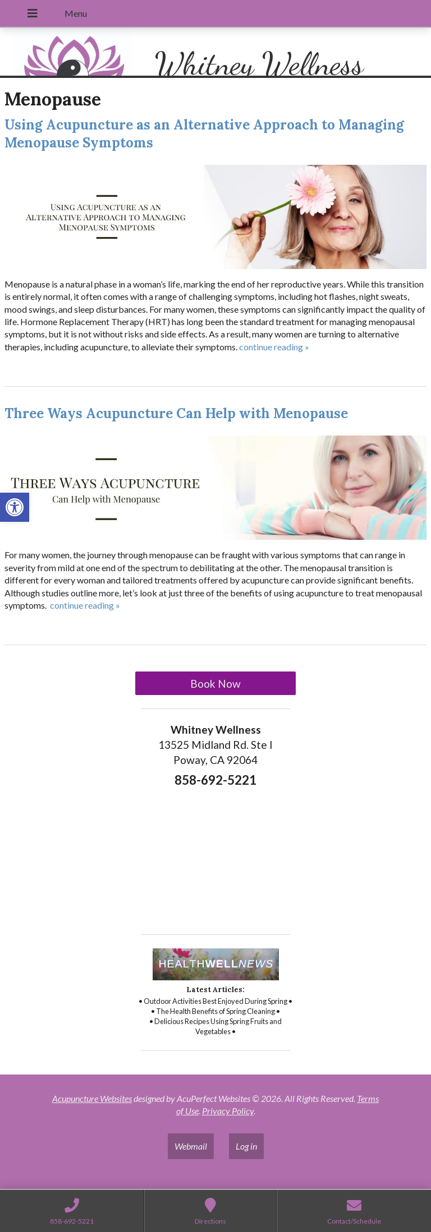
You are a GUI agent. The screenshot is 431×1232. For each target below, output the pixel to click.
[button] (14, 507)
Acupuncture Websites (92, 1098)
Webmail (191, 1146)
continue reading (274, 346)
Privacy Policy (228, 1110)
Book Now (215, 683)
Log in (246, 1146)
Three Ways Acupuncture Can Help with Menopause (176, 413)
